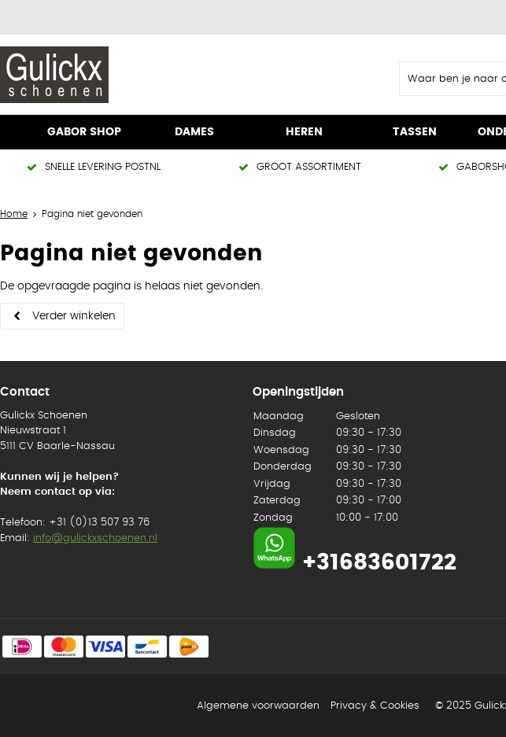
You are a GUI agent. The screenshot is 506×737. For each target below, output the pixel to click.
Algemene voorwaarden (258, 706)
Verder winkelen (74, 316)
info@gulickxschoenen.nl (95, 538)
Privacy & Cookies (375, 706)
